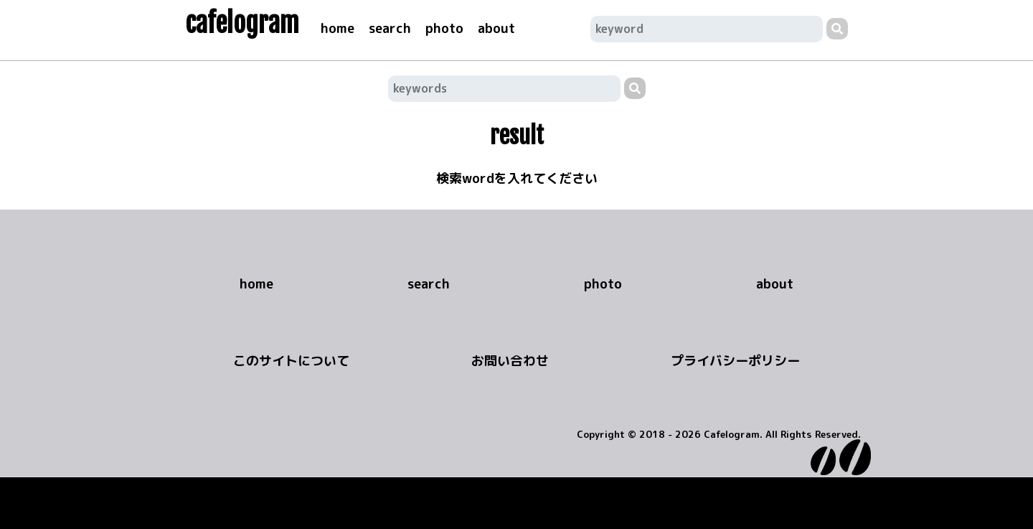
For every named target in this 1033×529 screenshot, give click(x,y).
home (337, 28)
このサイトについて (291, 361)
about (496, 28)
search (390, 28)
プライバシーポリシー (735, 361)
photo (444, 28)
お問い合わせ (510, 361)
